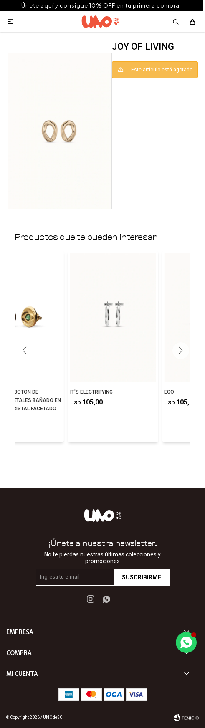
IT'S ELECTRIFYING (91, 392)
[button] (180, 350)
